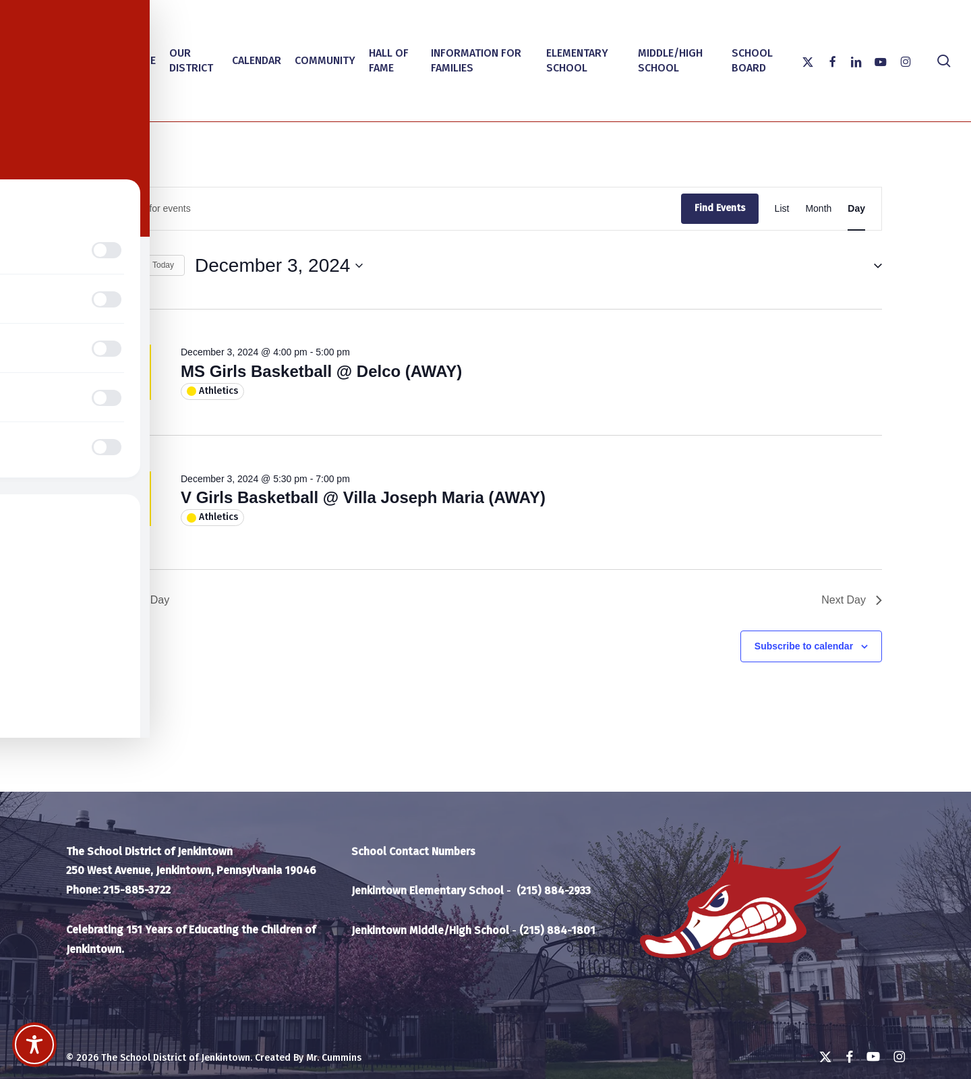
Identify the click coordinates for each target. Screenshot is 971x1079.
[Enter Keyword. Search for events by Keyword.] (385, 208)
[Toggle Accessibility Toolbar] (34, 1045)
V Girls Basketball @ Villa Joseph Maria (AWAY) (363, 497)
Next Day (851, 600)
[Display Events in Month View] (818, 208)
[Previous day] (97, 266)
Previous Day (129, 600)
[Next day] (123, 266)
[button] (872, 265)
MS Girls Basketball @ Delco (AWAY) (321, 371)
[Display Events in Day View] (856, 208)
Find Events (720, 208)
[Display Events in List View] (782, 208)
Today (163, 265)
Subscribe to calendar (804, 646)
